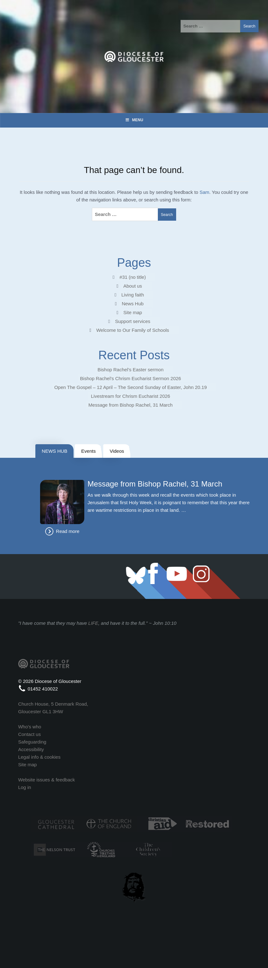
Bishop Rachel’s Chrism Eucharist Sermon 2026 (130, 378)
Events (88, 451)
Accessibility (31, 749)
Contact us (29, 734)
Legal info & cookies (39, 757)
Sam (204, 192)
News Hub (133, 303)
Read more (67, 531)
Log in (24, 787)
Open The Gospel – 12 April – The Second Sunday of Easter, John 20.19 (130, 387)
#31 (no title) (133, 277)
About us (132, 286)
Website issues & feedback (46, 779)
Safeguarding (32, 741)
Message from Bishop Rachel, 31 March (130, 405)
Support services (132, 321)
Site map (132, 312)
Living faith (132, 294)
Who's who (29, 726)
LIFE (93, 623)
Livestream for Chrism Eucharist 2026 (130, 396)
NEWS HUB (54, 451)
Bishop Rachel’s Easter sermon (131, 369)
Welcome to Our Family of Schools (132, 330)
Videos (117, 451)
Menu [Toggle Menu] (134, 120)
